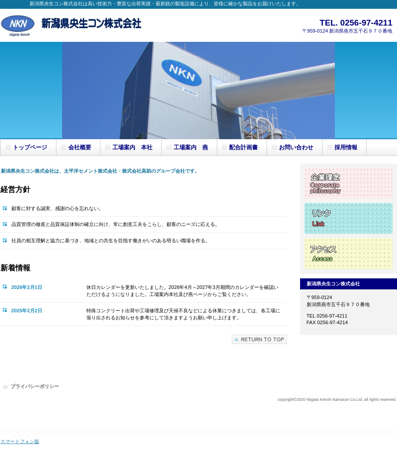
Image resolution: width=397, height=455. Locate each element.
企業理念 (348, 183)
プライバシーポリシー (35, 386)
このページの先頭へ (259, 339)
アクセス (348, 253)
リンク (348, 218)
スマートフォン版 (19, 441)
